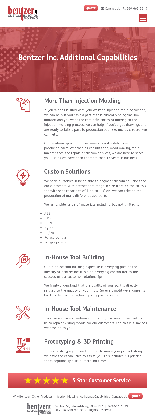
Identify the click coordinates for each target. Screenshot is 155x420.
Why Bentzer (21, 396)
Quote (91, 7)
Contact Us (110, 8)
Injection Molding (66, 396)
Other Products (42, 396)
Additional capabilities (95, 396)
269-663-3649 (135, 8)
